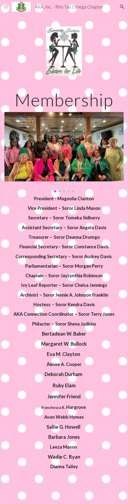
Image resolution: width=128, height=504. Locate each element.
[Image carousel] (64, 152)
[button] (6, 6)
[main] (64, 100)
